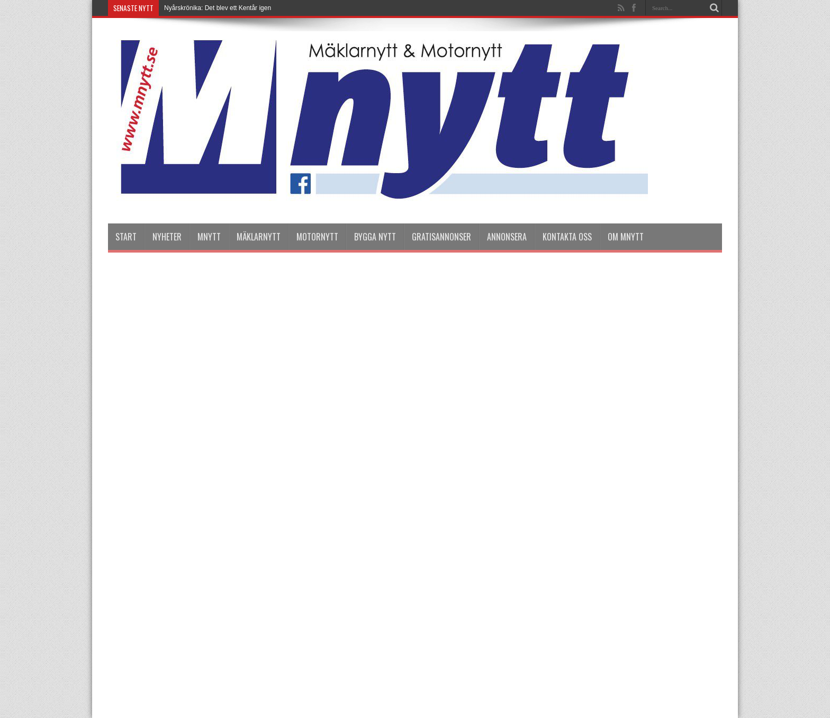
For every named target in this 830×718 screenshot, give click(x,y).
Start (126, 236)
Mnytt (209, 236)
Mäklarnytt (259, 236)
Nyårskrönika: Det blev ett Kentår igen (217, 8)
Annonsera (507, 236)
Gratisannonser (441, 236)
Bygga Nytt (375, 236)
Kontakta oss (567, 236)
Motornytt (317, 236)
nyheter (167, 236)
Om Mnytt (626, 236)
